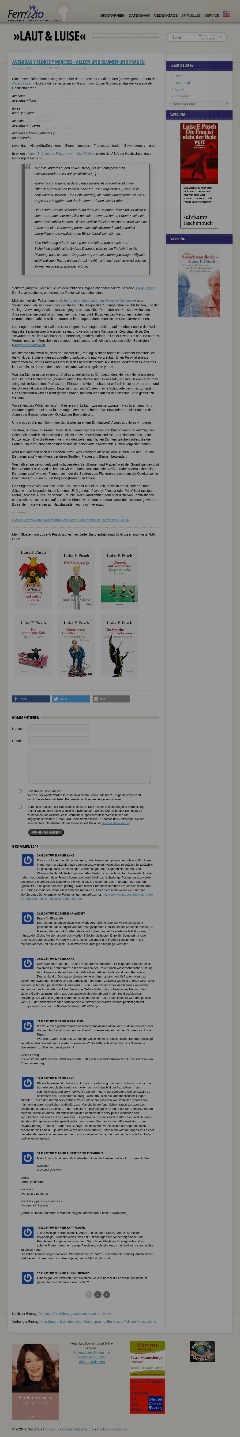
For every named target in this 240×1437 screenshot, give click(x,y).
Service (212, 15)
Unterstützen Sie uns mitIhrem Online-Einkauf (92, 1357)
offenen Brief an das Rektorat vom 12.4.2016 (58, 153)
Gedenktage (165, 15)
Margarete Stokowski (28, 345)
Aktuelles (191, 15)
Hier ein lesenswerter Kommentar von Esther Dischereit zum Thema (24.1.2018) (70, 520)
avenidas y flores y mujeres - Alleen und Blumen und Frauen (78, 61)
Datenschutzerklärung (116, 823)
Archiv (179, 89)
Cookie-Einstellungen (112, 1429)
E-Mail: (18, 741)
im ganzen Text (209, 35)
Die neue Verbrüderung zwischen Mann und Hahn (74, 1314)
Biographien (112, 15)
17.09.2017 (52, 68)
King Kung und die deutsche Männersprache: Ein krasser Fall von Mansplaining (98, 1321)
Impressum (51, 1429)
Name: (17, 729)
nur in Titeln (207, 38)
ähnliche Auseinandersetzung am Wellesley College (93, 300)
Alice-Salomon (22, 83)
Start (178, 76)
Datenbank (139, 15)
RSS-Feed (182, 83)
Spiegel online (145, 288)
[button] (31, 698)
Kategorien (183, 96)
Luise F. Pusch (26, 68)
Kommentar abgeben (46, 832)
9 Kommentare (79, 68)
